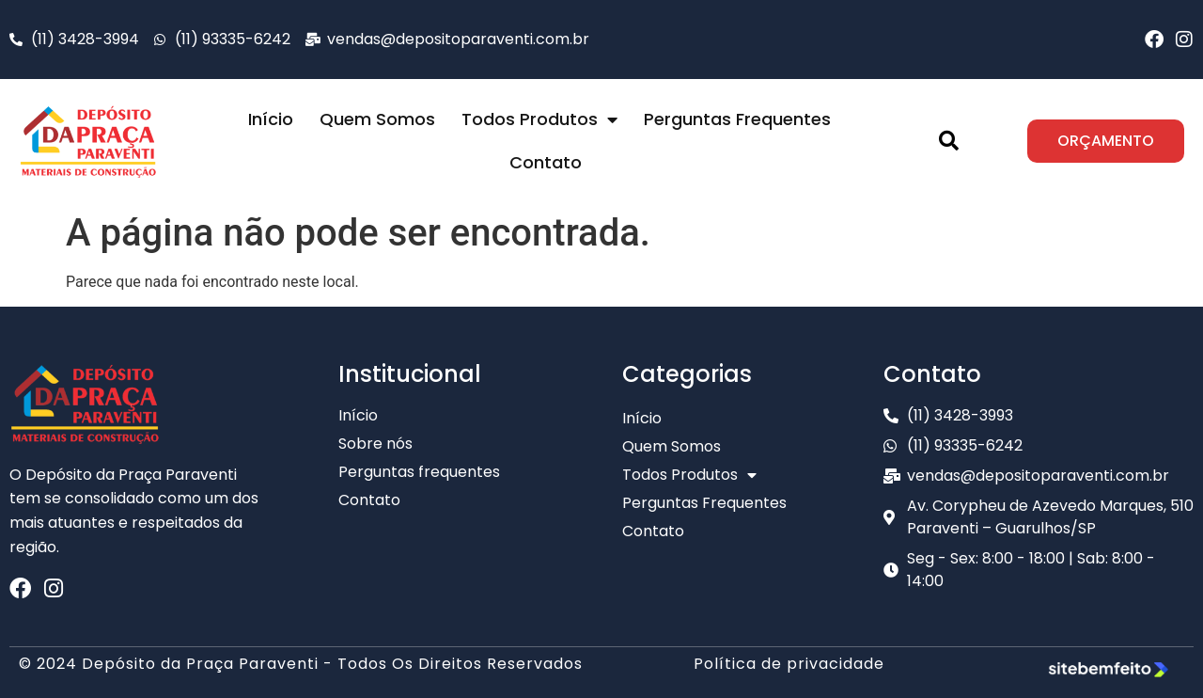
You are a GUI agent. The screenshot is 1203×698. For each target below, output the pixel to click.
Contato (545, 162)
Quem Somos (377, 119)
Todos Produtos (539, 119)
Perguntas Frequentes (737, 119)
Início (270, 119)
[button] (949, 141)
